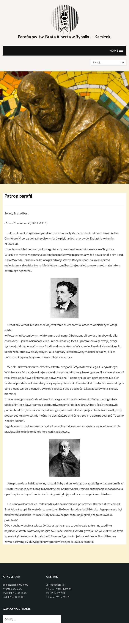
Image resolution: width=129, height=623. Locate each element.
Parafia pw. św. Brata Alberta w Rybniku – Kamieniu (64, 36)
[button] (116, 51)
